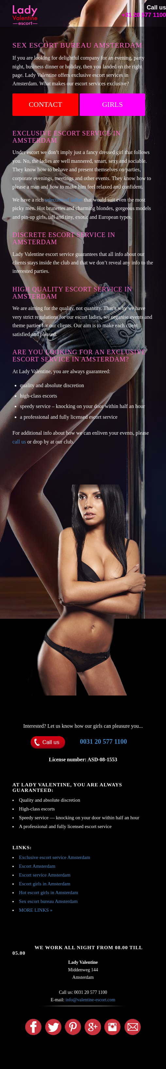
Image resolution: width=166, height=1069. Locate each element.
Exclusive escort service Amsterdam (54, 857)
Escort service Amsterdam (44, 875)
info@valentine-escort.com (90, 999)
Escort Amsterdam (37, 866)
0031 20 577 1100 (103, 741)
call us (19, 441)
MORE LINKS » (36, 910)
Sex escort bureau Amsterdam (48, 901)
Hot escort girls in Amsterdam (48, 892)
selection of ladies (64, 200)
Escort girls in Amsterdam (44, 883)
